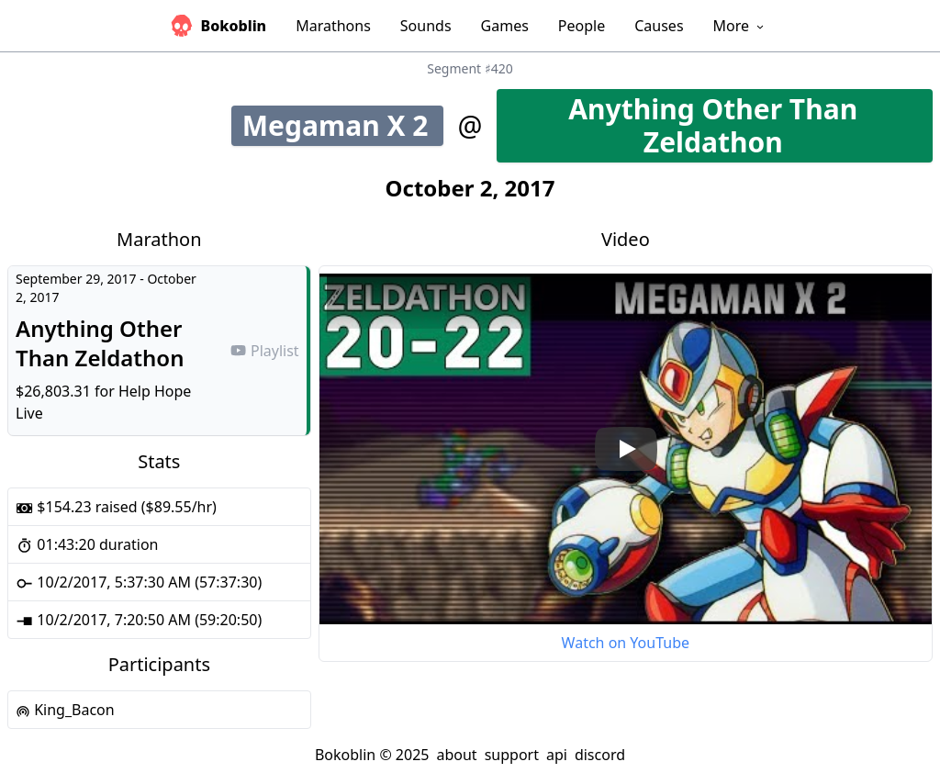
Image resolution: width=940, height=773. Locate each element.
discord (600, 755)
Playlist (264, 351)
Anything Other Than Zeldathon (750, 125)
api (556, 755)
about (456, 755)
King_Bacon (65, 710)
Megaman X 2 (342, 125)
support (512, 755)
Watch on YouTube (625, 643)
